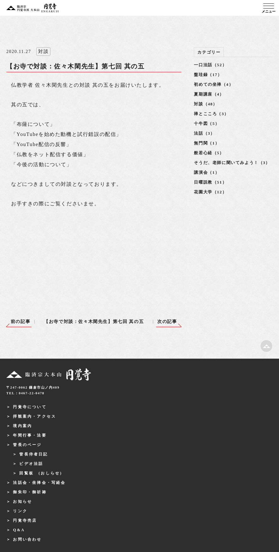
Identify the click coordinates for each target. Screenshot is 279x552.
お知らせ (22, 501)
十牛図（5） (206, 123)
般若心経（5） (209, 152)
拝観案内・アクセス (34, 416)
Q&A (19, 530)
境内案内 (22, 426)
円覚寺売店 (25, 520)
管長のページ (27, 445)
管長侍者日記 (33, 454)
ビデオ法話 (31, 463)
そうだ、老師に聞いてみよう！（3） (232, 162)
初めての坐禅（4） (213, 84)
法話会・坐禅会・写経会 (39, 482)
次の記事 (167, 321)
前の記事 (20, 321)
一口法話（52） (210, 64)
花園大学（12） (210, 192)
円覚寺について (29, 407)
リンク (20, 511)
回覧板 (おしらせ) (40, 473)
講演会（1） (206, 172)
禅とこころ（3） (211, 113)
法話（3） (204, 133)
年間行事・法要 (29, 435)
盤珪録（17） (208, 74)
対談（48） (206, 104)
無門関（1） (206, 143)
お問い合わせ (27, 539)
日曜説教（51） (210, 182)
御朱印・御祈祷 (29, 492)
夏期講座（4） (209, 94)
